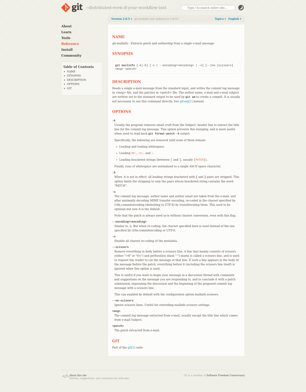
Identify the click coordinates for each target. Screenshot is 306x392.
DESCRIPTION (76, 79)
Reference (70, 44)
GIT (69, 88)
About (66, 26)
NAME (71, 71)
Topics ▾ (220, 18)
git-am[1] (186, 101)
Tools (65, 38)
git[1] (131, 347)
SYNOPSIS (74, 75)
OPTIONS (73, 84)
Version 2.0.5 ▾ (121, 18)
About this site (77, 375)
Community (71, 55)
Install (67, 50)
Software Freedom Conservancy (226, 375)
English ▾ (234, 18)
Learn (66, 32)
